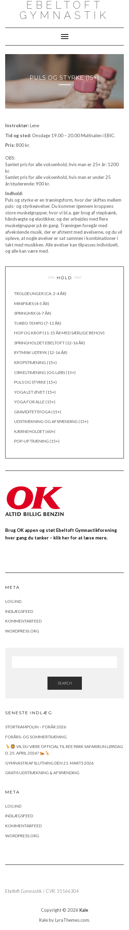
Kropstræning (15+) (35, 362)
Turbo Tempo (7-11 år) (37, 323)
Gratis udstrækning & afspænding (42, 772)
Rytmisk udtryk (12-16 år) (40, 352)
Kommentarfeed (23, 621)
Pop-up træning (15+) (37, 441)
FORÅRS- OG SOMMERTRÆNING (36, 736)
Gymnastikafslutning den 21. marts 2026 (49, 763)
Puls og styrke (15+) (35, 382)
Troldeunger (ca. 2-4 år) (40, 293)
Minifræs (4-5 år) (31, 303)
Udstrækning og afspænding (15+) (51, 421)
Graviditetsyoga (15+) (37, 411)
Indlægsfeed (19, 611)
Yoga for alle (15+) (34, 401)
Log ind (13, 601)
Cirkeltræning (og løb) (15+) (45, 372)
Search (64, 683)
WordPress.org (22, 631)
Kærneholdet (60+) (34, 431)
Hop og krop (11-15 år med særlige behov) (59, 332)
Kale (83, 910)
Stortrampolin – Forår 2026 (35, 726)
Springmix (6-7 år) (32, 313)
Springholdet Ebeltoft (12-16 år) (49, 342)
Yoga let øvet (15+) (35, 392)
